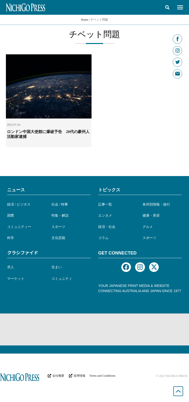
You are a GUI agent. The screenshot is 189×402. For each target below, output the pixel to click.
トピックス (109, 189)
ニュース (16, 189)
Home (84, 19)
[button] (167, 7)
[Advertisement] (94, 329)
